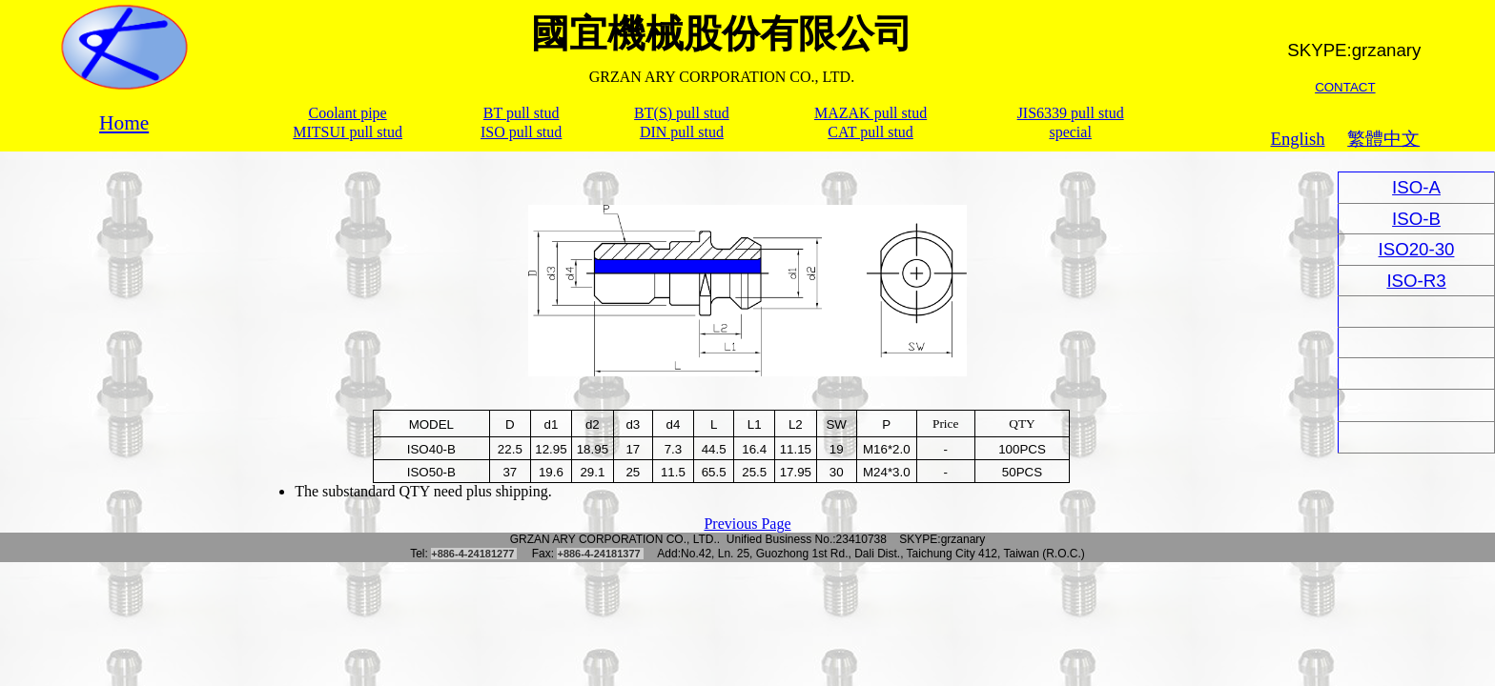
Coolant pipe (348, 113)
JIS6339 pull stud (1070, 113)
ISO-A (1416, 187)
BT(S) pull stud (681, 113)
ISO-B (1416, 219)
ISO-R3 (1415, 281)
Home (124, 122)
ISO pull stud (521, 132)
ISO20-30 (1417, 249)
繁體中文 (1383, 139)
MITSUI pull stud (347, 132)
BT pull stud (521, 113)
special (1070, 132)
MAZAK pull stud (870, 113)
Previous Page (747, 523)
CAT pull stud (870, 132)
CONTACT (1345, 87)
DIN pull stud (682, 132)
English (1298, 139)
